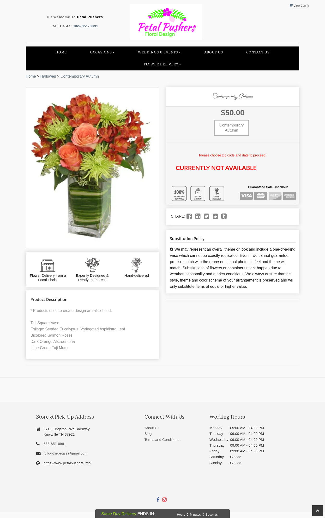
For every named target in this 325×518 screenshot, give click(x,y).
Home (61, 52)
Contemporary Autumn (79, 76)
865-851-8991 (86, 26)
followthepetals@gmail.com (65, 453)
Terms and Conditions (161, 439)
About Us (213, 52)
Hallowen (48, 76)
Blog (148, 434)
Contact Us (258, 52)
